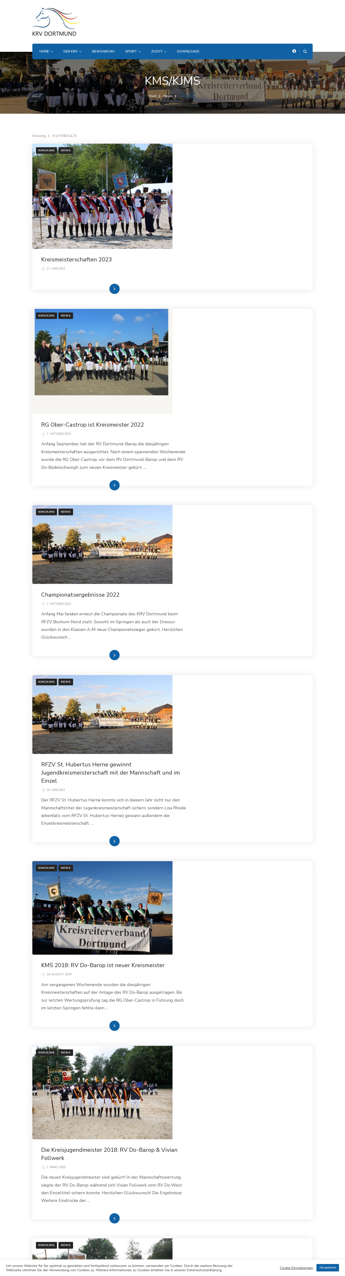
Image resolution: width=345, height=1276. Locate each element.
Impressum (43, 1215)
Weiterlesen (234, 248)
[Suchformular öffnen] (304, 51)
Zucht (157, 51)
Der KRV (70, 51)
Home (44, 51)
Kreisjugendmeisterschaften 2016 (226, 1091)
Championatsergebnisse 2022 (221, 403)
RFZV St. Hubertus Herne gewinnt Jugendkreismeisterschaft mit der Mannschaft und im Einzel (242, 509)
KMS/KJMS (46, 150)
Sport (131, 51)
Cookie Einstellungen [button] (296, 1268)
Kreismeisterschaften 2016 (217, 955)
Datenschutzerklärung (54, 1227)
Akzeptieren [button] (327, 1267)
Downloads (188, 51)
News (66, 150)
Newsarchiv (103, 51)
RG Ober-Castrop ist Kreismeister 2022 (233, 279)
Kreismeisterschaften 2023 (217, 155)
